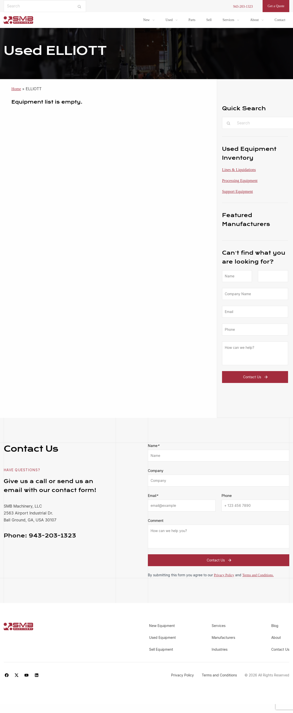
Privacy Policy (224, 575)
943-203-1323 (243, 6)
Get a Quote (276, 6)
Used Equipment (162, 637)
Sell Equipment (161, 649)
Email (153, 496)
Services (228, 20)
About (254, 20)
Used (169, 20)
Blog (274, 626)
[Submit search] (79, 6)
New (146, 20)
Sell (209, 20)
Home (16, 89)
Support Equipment (237, 191)
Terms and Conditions (219, 675)
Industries (219, 649)
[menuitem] (148, 20)
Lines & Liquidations (239, 170)
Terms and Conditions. (258, 575)
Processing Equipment (240, 180)
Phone (227, 495)
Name (153, 446)
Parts (191, 20)
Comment (155, 520)
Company (155, 470)
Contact (279, 20)
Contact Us (256, 377)
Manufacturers (223, 637)
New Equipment (162, 626)
